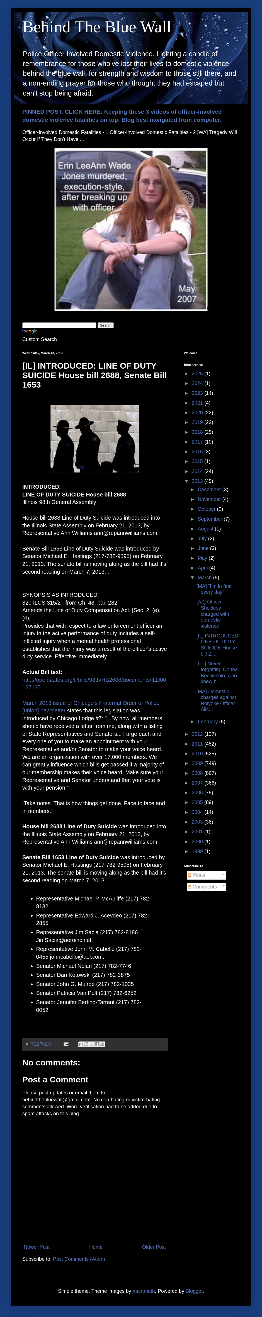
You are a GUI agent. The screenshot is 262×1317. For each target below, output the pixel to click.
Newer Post (37, 1247)
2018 (198, 432)
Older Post (154, 1247)
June (204, 548)
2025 (198, 373)
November (210, 499)
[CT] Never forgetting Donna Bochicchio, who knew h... (217, 673)
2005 (198, 802)
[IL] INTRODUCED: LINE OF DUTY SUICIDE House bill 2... (218, 645)
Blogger (194, 1291)
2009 (198, 763)
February (208, 721)
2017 (198, 442)
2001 (198, 831)
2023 (198, 393)
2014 (198, 471)
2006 (198, 792)
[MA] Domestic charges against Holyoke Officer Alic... (216, 700)
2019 (198, 422)
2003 (198, 822)
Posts (196, 875)
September (211, 519)
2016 (198, 451)
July (203, 538)
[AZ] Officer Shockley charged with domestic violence (212, 614)
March (205, 577)
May (203, 558)
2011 (198, 744)
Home (96, 1247)
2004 (198, 812)
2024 (198, 383)
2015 (198, 461)
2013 (198, 481)
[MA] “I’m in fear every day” (214, 589)
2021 (198, 403)
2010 (198, 753)
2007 (198, 783)
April (203, 568)
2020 (198, 412)
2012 (198, 734)
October (207, 509)
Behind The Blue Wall (96, 27)
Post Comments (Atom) (79, 1259)
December (210, 489)
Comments (202, 887)
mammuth (144, 1291)
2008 (198, 773)
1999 (198, 851)
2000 (198, 841)
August (206, 529)
